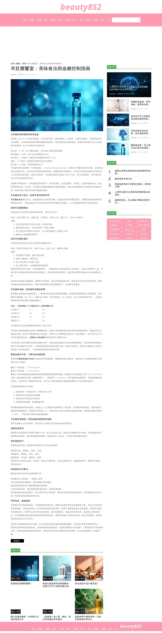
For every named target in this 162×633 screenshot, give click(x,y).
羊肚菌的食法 (17, 199)
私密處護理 (114, 229)
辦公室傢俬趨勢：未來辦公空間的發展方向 (25, 618)
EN (108, 20)
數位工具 (129, 229)
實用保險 (114, 234)
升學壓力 (129, 238)
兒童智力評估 (144, 221)
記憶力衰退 (114, 221)
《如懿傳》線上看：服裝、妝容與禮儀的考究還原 (57, 618)
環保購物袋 (114, 238)
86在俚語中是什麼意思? (86, 583)
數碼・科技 (98, 20)
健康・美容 (42, 20)
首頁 (13, 63)
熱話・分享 (70, 20)
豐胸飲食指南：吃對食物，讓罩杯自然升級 (140, 104)
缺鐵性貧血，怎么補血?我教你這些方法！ (132, 201)
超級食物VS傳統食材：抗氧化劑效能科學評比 (88, 618)
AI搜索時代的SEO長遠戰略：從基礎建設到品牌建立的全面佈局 (128, 88)
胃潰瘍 (144, 238)
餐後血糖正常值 (26, 358)
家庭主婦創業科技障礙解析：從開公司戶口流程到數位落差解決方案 (57, 586)
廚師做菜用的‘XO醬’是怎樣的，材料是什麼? (133, 185)
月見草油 (144, 234)
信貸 (144, 229)
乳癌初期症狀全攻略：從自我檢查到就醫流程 (140, 133)
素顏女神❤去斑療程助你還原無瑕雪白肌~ (133, 172)
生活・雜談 (84, 20)
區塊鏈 (129, 225)
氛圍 (129, 221)
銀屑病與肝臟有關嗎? (21, 583)
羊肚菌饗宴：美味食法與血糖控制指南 (44, 63)
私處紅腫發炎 (144, 225)
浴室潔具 (129, 234)
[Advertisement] (81, 44)
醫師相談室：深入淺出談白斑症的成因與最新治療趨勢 (140, 148)
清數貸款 (114, 225)
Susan (14, 74)
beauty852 (81, 6)
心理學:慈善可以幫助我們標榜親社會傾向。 (132, 193)
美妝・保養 (28, 20)
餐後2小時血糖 (37, 337)
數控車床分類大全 (123, 178)
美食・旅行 (56, 20)
